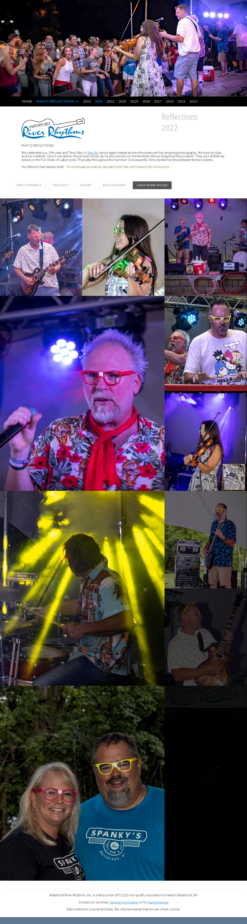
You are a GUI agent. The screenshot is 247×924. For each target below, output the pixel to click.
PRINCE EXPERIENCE (29, 185)
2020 (122, 101)
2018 (146, 101)
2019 (134, 101)
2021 (110, 101)
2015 (181, 101)
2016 (169, 101)
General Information (123, 902)
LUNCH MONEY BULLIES (152, 185)
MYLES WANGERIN (114, 185)
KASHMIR (85, 185)
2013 (193, 101)
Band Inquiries (158, 902)
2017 (158, 101)
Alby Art (92, 153)
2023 (87, 101)
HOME (27, 101)
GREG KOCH (60, 185)
